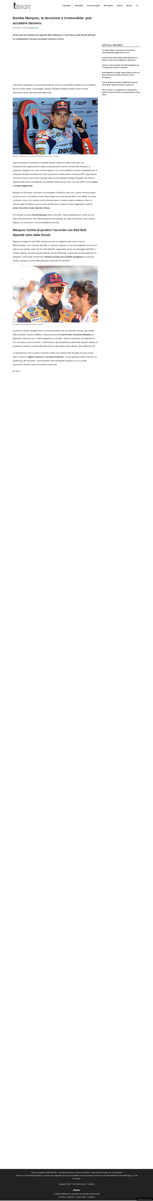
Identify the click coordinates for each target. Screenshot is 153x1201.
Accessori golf (93, 6)
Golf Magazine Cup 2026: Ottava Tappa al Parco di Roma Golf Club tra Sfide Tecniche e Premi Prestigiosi (121, 75)
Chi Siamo (62, 1197)
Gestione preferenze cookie (144, 1199)
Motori (129, 6)
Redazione (71, 1197)
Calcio (119, 6)
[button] (137, 5)
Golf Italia (79, 6)
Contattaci (90, 1184)
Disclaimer (91, 1197)
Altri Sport (108, 6)
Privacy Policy (81, 1197)
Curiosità (66, 6)
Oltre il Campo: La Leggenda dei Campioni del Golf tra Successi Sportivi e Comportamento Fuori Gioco (121, 92)
